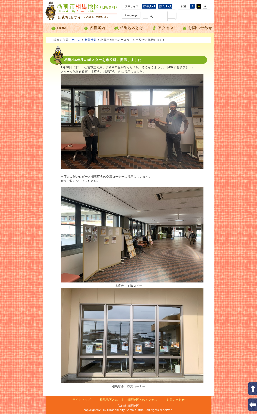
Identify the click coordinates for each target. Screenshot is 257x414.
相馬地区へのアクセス (142, 399)
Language (131, 15)
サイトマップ (81, 399)
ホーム (76, 39)
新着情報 (91, 39)
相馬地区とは (129, 28)
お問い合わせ (197, 28)
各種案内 (94, 28)
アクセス (163, 28)
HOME (60, 28)
